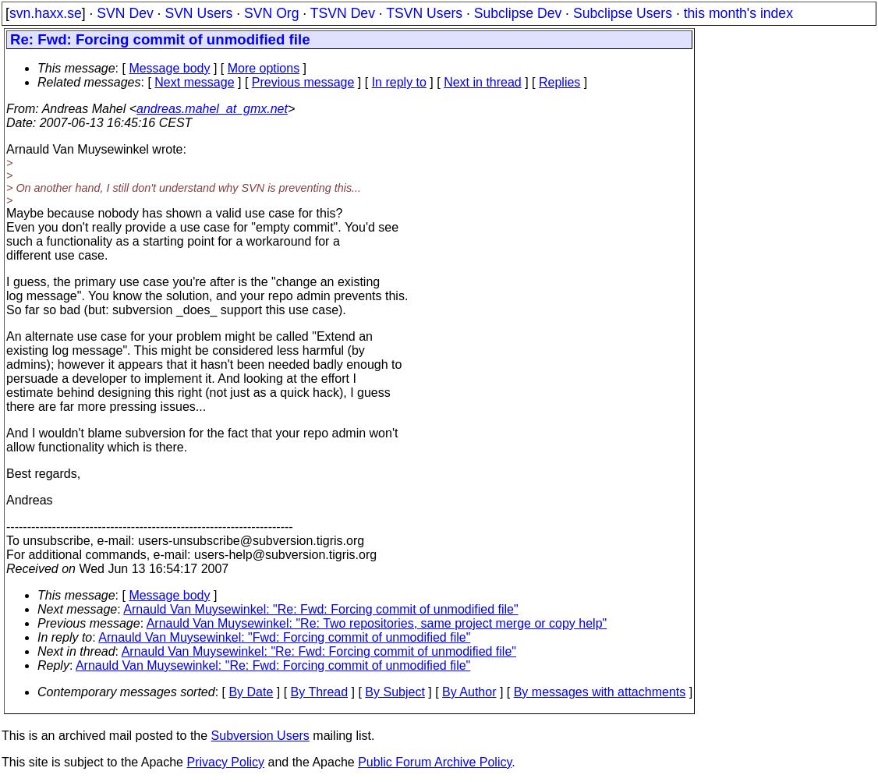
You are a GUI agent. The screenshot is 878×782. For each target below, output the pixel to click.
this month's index (738, 13)
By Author (469, 692)
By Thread (320, 692)
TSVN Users (424, 13)
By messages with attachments (600, 692)
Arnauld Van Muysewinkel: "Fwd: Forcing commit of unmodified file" (284, 637)
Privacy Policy (225, 762)
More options (264, 68)
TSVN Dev (342, 13)
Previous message (303, 82)
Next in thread (483, 82)
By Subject (394, 692)
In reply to (399, 82)
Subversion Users (260, 735)
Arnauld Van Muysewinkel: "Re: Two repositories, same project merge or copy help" (377, 623)
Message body (169, 68)
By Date (250, 692)
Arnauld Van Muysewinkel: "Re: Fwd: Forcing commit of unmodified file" (320, 609)
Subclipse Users (622, 13)
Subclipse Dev (517, 13)
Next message (194, 82)
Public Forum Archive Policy (435, 762)
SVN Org (271, 13)
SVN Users (198, 13)
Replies (559, 82)
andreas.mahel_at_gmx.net (212, 108)
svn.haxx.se (45, 13)
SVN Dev (125, 13)
